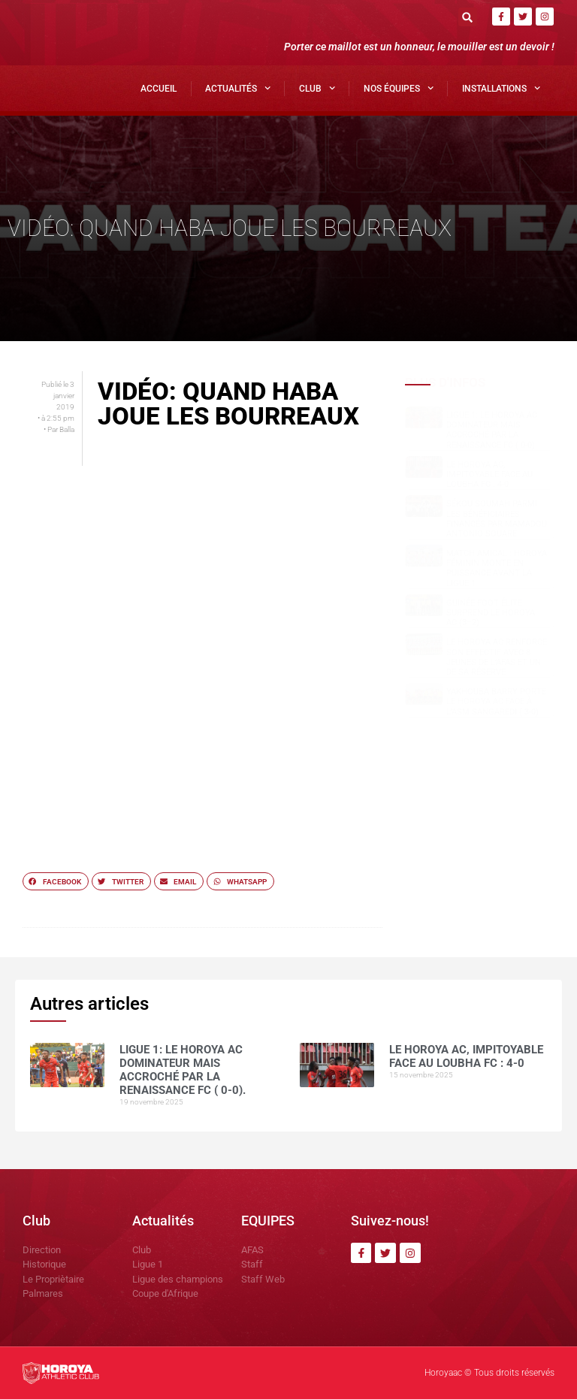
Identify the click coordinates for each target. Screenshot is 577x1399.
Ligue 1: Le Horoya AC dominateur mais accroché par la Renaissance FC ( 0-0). (491, 430)
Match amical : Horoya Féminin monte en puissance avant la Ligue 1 (496, 568)
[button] (467, 17)
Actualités (237, 87)
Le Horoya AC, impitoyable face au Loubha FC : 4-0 (489, 474)
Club (317, 87)
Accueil (158, 88)
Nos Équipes (399, 87)
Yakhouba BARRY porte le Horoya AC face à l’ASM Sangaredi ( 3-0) (496, 701)
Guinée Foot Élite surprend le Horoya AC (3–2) (490, 612)
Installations (501, 87)
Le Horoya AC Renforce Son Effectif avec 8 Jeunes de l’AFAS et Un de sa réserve (496, 657)
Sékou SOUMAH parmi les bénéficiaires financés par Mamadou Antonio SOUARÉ (496, 519)
